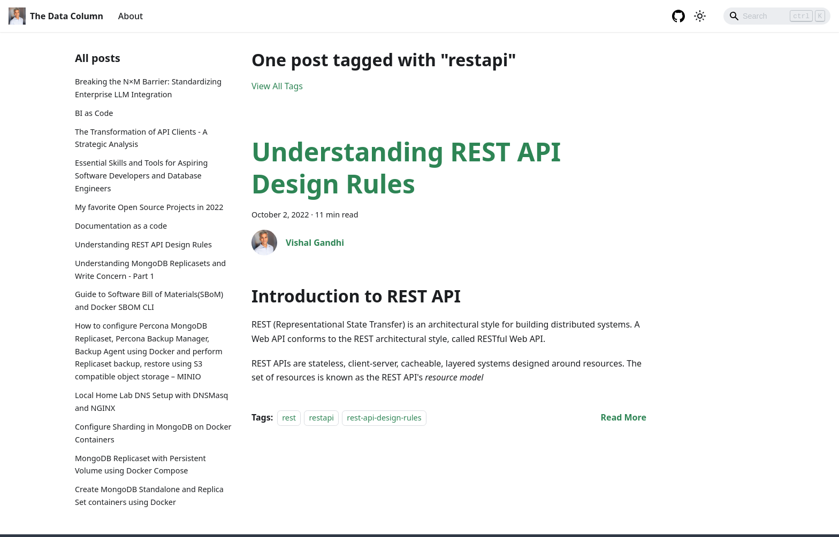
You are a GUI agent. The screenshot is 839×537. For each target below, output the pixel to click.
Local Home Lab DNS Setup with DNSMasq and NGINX (151, 401)
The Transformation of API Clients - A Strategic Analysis (141, 138)
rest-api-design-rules (384, 418)
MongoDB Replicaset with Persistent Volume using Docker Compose (140, 464)
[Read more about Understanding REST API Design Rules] (623, 417)
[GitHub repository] (678, 16)
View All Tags (277, 86)
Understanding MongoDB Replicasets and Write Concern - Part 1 (150, 269)
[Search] (776, 16)
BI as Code (94, 113)
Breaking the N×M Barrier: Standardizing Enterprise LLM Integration (148, 87)
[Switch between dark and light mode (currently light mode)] (699, 16)
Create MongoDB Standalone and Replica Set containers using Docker (149, 495)
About (130, 16)
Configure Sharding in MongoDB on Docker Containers (153, 433)
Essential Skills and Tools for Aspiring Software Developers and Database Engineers (141, 175)
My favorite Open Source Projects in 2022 (149, 207)
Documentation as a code (121, 226)
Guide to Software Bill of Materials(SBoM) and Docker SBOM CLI (149, 300)
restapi (321, 418)
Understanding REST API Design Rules (143, 244)
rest (289, 418)
